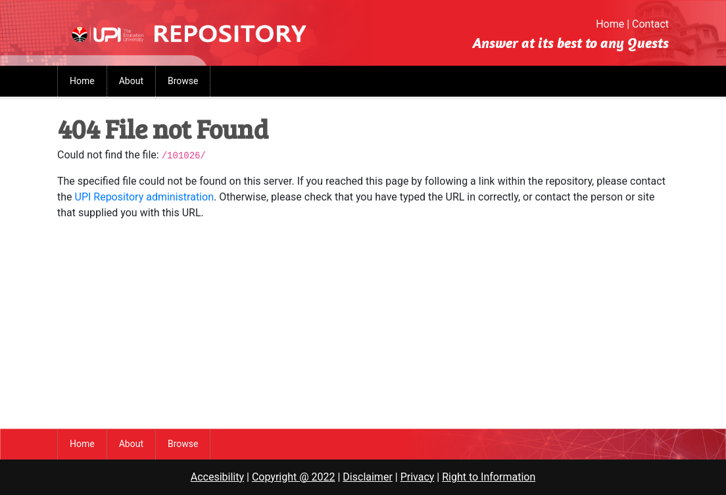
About (131, 81)
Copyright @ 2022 (293, 477)
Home (610, 24)
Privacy (417, 477)
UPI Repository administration (144, 197)
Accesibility (217, 477)
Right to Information (488, 477)
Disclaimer (367, 477)
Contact (650, 24)
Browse (183, 81)
